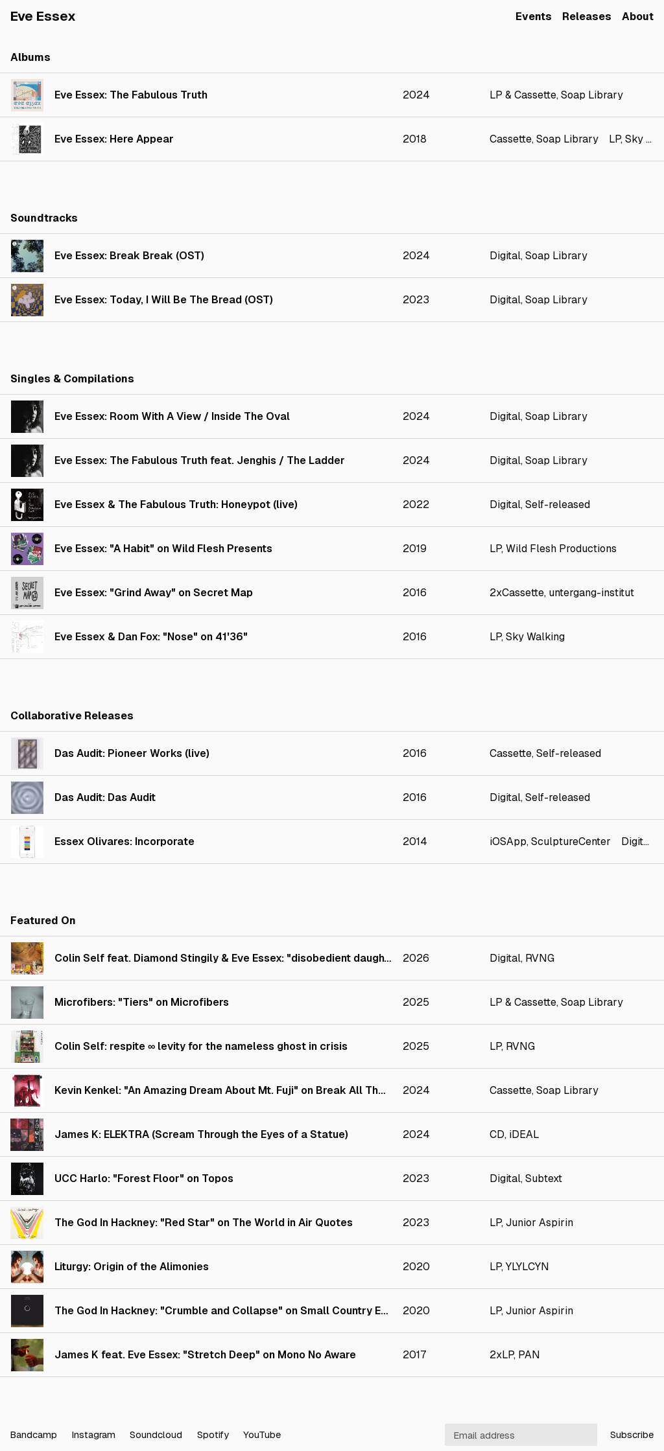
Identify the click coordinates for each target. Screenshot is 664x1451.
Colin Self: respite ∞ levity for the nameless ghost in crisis (201, 1046)
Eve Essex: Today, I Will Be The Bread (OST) (163, 300)
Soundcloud (156, 1434)
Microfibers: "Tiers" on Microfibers (141, 1002)
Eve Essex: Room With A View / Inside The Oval (172, 416)
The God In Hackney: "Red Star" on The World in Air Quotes (203, 1222)
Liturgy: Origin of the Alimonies (131, 1266)
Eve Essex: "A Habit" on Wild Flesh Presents (163, 548)
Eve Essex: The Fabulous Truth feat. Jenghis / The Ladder (199, 460)
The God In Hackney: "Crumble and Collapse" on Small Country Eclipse (233, 1311)
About (638, 16)
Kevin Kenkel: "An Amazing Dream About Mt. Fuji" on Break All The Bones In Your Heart (270, 1090)
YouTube (262, 1434)
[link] (332, 95)
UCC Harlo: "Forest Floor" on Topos (143, 1178)
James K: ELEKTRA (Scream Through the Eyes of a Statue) (201, 1134)
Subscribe (632, 1434)
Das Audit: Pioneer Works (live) (131, 753)
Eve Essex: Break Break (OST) (129, 255)
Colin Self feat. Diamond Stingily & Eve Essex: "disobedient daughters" (231, 958)
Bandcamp (33, 1434)
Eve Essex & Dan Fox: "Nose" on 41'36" (151, 637)
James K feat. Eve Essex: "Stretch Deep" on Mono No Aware (205, 1355)
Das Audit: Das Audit (105, 797)
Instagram (93, 1434)
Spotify (213, 1434)
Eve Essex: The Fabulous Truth (131, 95)
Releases (586, 16)
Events (534, 16)
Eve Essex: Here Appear (114, 139)
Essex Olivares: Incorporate (124, 841)
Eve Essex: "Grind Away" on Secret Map (153, 592)
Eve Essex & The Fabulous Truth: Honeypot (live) (176, 504)
